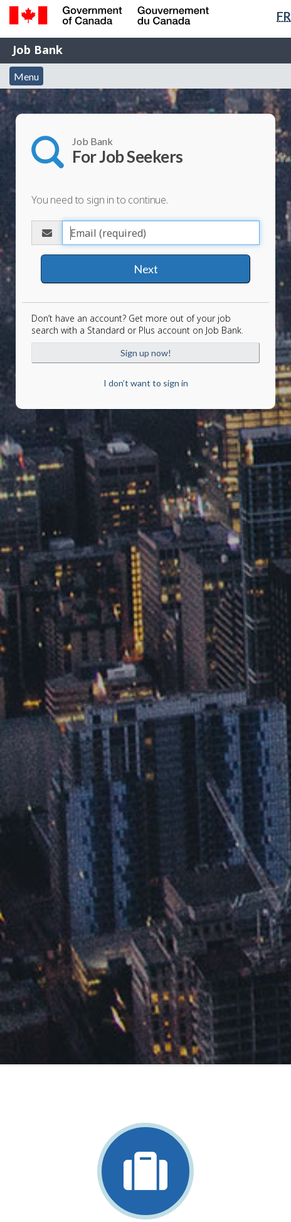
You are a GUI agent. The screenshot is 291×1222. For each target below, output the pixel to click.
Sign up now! (145, 352)
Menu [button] (26, 76)
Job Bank (38, 49)
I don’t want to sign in (145, 383)
